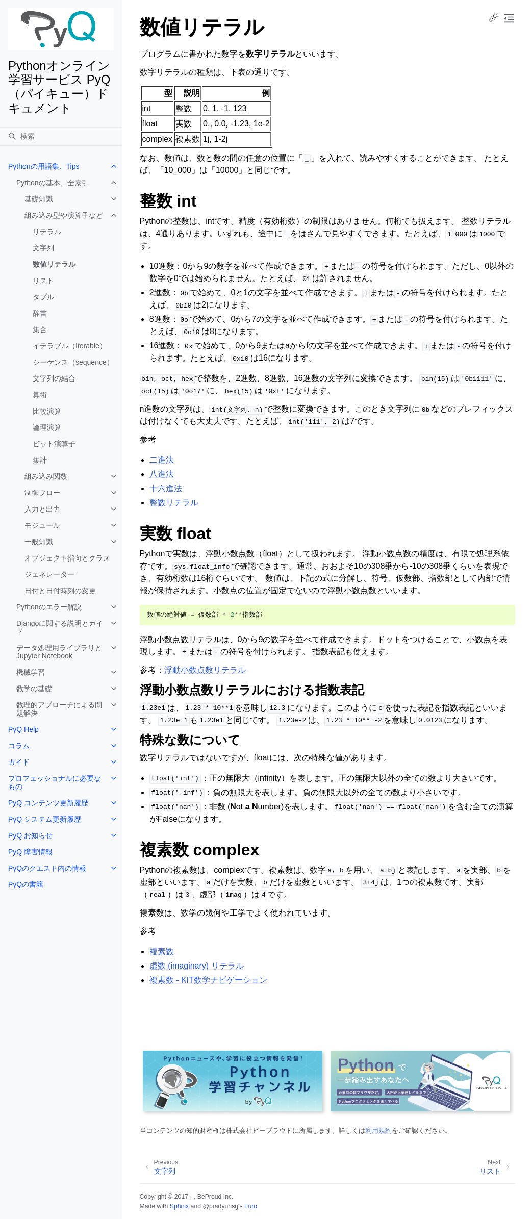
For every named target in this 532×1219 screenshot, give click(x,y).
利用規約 (378, 1130)
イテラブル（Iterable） (70, 346)
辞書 (40, 313)
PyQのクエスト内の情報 (47, 868)
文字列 (43, 248)
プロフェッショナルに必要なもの (54, 782)
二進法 (161, 459)
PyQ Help (23, 729)
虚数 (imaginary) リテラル (196, 965)
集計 (40, 460)
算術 (40, 395)
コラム (19, 746)
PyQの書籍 (25, 884)
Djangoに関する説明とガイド (59, 627)
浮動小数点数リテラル (205, 670)
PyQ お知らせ (30, 835)
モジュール (42, 525)
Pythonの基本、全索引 (52, 183)
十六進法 (165, 488)
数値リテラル (54, 264)
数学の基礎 (34, 688)
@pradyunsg (220, 1206)
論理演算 (47, 427)
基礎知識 (38, 199)
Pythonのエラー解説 (49, 607)
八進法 (161, 474)
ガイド (19, 762)
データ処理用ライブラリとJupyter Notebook (59, 652)
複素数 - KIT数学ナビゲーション (208, 980)
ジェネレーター (49, 574)
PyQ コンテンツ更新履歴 (48, 803)
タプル (43, 297)
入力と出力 (42, 509)
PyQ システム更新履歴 (44, 819)
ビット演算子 (54, 444)
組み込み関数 (45, 476)
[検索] (61, 136)
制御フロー (42, 493)
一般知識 (38, 542)
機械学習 (30, 672)
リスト (43, 280)
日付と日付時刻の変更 (60, 591)
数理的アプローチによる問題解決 (59, 709)
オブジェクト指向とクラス (67, 558)
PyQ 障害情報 (30, 852)
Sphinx (179, 1206)
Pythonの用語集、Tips (44, 166)
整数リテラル (173, 502)
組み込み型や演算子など (63, 215)
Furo (250, 1206)
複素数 (161, 951)
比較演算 (47, 411)
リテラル (47, 231)
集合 (40, 329)
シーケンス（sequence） (73, 362)
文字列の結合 (54, 378)
